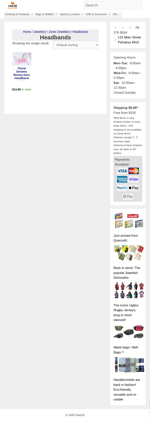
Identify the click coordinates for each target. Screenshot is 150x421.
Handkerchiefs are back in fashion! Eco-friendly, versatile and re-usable (126, 389)
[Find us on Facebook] (123, 27)
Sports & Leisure (72, 14)
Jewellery (39, 31)
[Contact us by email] (115, 27)
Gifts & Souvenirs (98, 14)
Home (27, 31)
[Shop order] (76, 45)
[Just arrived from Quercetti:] (129, 221)
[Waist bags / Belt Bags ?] (129, 333)
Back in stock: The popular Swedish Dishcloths (126, 273)
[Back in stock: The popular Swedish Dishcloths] (129, 253)
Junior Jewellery (59, 31)
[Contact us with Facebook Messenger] (130, 27)
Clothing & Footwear (19, 14)
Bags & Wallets (47, 14)
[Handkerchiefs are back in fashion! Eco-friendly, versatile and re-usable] (129, 365)
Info (117, 14)
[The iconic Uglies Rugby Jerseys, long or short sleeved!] (129, 290)
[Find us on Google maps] (115, 40)
